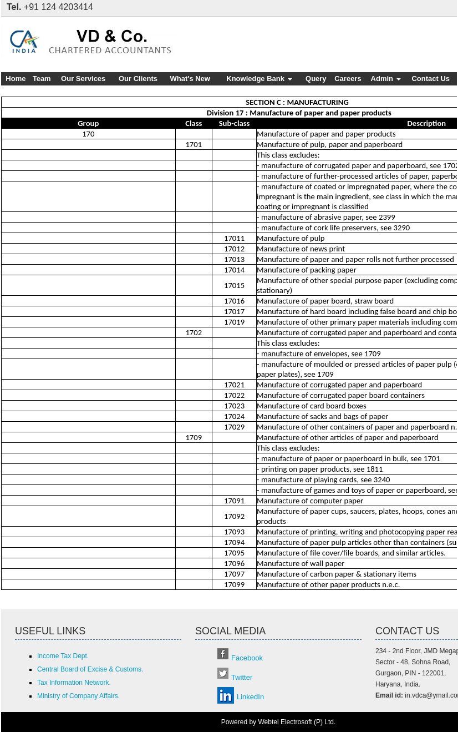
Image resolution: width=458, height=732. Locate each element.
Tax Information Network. (74, 682)
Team (42, 78)
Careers (347, 78)
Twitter (241, 677)
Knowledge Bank (259, 78)
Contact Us (430, 78)
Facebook (247, 658)
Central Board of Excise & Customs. (90, 669)
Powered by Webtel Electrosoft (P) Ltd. (278, 722)
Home (16, 78)
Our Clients (138, 78)
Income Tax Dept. (63, 656)
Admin (386, 78)
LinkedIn (250, 697)
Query (316, 78)
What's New (190, 78)
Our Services (83, 78)
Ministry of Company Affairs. (78, 696)
